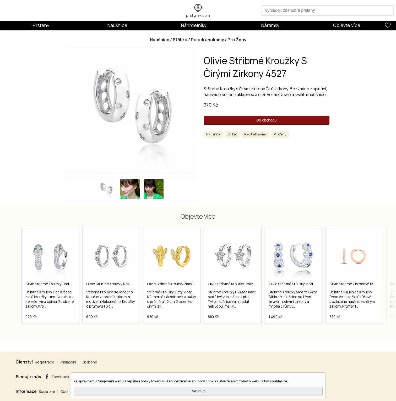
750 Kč (334, 316)
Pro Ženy (236, 40)
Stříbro (180, 40)
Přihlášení (68, 362)
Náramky (270, 25)
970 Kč (211, 105)
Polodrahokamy (207, 40)
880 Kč (213, 316)
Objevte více (346, 25)
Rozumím (198, 391)
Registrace (44, 362)
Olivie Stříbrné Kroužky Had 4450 (51, 284)
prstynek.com (198, 15)
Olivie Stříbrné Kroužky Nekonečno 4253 (118, 284)
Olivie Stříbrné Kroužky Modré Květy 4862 (302, 284)
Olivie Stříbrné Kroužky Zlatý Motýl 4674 (179, 284)
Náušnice (117, 25)
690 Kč (92, 316)
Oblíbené (89, 362)
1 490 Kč (275, 316)
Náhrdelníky (194, 25)
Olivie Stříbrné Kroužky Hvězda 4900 (237, 284)
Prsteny (40, 25)
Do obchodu (266, 120)
